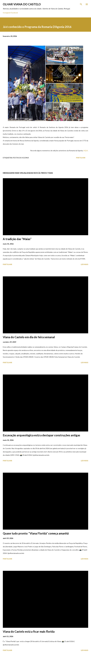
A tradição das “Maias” (17, 239)
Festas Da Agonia (21, 158)
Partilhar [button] (80, 158)
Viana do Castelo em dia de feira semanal (29, 337)
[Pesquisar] (81, 4)
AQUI (85, 151)
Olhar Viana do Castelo (22, 4)
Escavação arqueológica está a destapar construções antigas (41, 435)
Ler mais (84, 264)
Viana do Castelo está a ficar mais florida (29, 631)
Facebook (14, 13)
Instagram (6, 13)
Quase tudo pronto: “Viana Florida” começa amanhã (36, 533)
